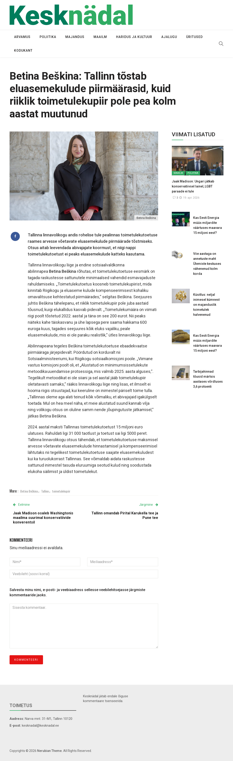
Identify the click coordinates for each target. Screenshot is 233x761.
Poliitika (48, 37)
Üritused (194, 37)
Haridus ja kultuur (134, 37)
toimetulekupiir (61, 491)
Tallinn (45, 491)
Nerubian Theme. (49, 751)
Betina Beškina (29, 491)
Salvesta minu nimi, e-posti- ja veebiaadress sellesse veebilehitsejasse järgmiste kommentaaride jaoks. (77, 592)
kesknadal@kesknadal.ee (40, 725)
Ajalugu (169, 37)
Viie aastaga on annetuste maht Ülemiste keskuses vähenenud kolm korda (207, 264)
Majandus (74, 37)
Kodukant (23, 50)
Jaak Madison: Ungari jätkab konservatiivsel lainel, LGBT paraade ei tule (193, 186)
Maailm (100, 37)
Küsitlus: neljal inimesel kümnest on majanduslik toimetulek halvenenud (206, 304)
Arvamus (22, 37)
